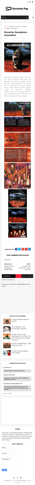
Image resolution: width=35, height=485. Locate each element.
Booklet (11, 26)
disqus (24, 276)
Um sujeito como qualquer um (12, 383)
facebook (29, 276)
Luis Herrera (7, 367)
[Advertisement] (17, 410)
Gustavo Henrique (9, 375)
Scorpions (18, 26)
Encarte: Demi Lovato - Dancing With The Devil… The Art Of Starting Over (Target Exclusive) (21, 337)
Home (6, 26)
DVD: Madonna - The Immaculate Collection (19, 328)
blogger (18, 276)
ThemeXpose (13, 480)
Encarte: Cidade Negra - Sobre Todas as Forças (21, 344)
